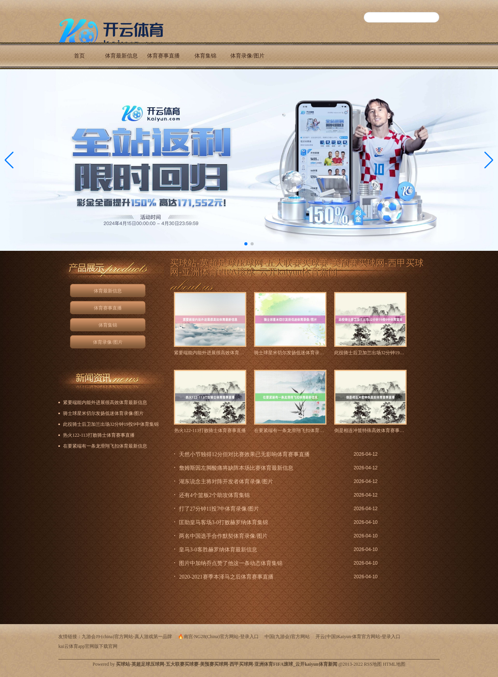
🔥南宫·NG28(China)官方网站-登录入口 (218, 636)
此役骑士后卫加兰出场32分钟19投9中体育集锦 (370, 352)
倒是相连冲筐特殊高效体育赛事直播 (370, 430)
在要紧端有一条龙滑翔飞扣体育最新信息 (290, 430)
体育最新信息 (121, 56)
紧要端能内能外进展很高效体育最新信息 (210, 352)
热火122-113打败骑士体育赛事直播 (210, 430)
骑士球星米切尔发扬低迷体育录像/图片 (290, 352)
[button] (489, 159)
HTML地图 (394, 664)
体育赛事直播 (163, 56)
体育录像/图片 (247, 56)
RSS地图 (373, 664)
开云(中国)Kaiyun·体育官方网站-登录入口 (358, 636)
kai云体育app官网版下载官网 (87, 646)
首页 (79, 56)
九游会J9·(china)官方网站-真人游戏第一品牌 (127, 636)
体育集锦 (205, 56)
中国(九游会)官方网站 (287, 636)
